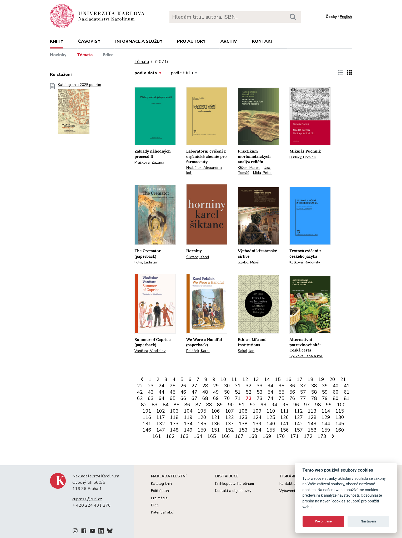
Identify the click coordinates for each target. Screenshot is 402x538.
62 (140, 398)
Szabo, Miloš (248, 262)
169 (267, 436)
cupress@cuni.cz (87, 499)
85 (176, 405)
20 (332, 379)
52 (249, 392)
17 (300, 379)
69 (216, 398)
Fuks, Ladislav (146, 262)
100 (341, 405)
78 (314, 398)
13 (256, 379)
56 (292, 392)
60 (336, 392)
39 (325, 386)
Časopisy (89, 41)
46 (183, 392)
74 (270, 398)
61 (347, 392)
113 (312, 411)
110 (271, 411)
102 (160, 411)
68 (205, 398)
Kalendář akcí (162, 512)
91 (242, 405)
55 (281, 392)
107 (229, 411)
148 (174, 430)
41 (347, 386)
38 (314, 386)
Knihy (56, 41)
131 (147, 423)
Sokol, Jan (246, 350)
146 (147, 430)
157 (298, 430)
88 (209, 405)
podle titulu (184, 73)
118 (174, 417)
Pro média (159, 498)
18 (310, 379)
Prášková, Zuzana (149, 162)
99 (329, 405)
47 (194, 392)
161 (156, 436)
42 (140, 392)
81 (347, 398)
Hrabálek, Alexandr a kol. (204, 170)
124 (257, 417)
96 (296, 405)
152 (229, 430)
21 (343, 379)
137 (229, 423)
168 (253, 436)
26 (183, 386)
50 (227, 392)
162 (170, 436)
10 (223, 379)
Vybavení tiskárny (294, 490)
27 (194, 386)
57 (303, 392)
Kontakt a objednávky (233, 490)
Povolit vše (323, 521)
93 (264, 405)
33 (260, 386)
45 (172, 392)
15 (278, 379)
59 (325, 392)
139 (257, 423)
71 (238, 398)
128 (312, 417)
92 (253, 405)
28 (205, 386)
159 (325, 430)
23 (151, 386)
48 (205, 392)
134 (188, 423)
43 (151, 392)
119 (188, 417)
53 (260, 392)
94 (274, 405)
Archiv (228, 41)
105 (202, 411)
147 (160, 430)
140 (271, 423)
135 (202, 423)
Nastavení (368, 521)
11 (234, 379)
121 (215, 417)
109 (257, 411)
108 (243, 411)
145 (339, 423)
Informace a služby (138, 41)
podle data (147, 73)
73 (260, 398)
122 (229, 417)
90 (231, 405)
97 (307, 405)
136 (215, 423)
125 (271, 417)
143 (312, 423)
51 (238, 392)
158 (312, 430)
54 (270, 392)
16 (289, 379)
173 (322, 436)
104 (188, 411)
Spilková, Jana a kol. (306, 356)
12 (245, 379)
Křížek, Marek (249, 167)
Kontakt (262, 41)
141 (284, 423)
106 (215, 411)
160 (339, 430)
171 (294, 436)
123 (243, 417)
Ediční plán (160, 490)
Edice (108, 55)
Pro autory (191, 41)
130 (339, 417)
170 (280, 436)
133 (174, 423)
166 (225, 436)
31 (238, 386)
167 (239, 436)
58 (314, 392)
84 (166, 405)
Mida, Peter (262, 172)
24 (161, 386)
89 (220, 405)
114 (325, 411)
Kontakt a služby (293, 483)
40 (336, 386)
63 (151, 398)
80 (336, 398)
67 (194, 398)
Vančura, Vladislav (149, 350)
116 (147, 417)
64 (161, 398)
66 (183, 398)
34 (270, 386)
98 (318, 405)
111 (284, 411)
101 (147, 411)
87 (198, 405)
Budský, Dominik (302, 157)
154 (257, 430)
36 (292, 386)
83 (155, 405)
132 (160, 423)
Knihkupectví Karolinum (234, 483)
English (346, 16)
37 (303, 386)
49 (216, 392)
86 (187, 405)
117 (160, 417)
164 (198, 436)
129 (325, 417)
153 (243, 430)
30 (227, 386)
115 (339, 411)
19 (321, 379)
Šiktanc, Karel (197, 257)
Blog (155, 505)
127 (298, 417)
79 (325, 398)
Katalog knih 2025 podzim (79, 110)
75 (281, 398)
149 (188, 430)
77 (303, 398)
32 (249, 386)
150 (202, 430)
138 (243, 423)
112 (298, 411)
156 (284, 430)
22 (140, 386)
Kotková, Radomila (304, 262)
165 (211, 436)
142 (298, 423)
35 (281, 386)
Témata (85, 55)
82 (144, 405)
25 (172, 386)
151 (215, 430)
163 (184, 436)
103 (174, 411)
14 (267, 379)
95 (285, 405)
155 (271, 430)
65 (172, 398)
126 (284, 417)
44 (161, 392)
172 (308, 436)
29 (216, 386)
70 (227, 398)
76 (292, 398)
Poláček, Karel (198, 350)
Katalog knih (161, 483)
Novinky (58, 55)
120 (202, 417)
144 (325, 423)
